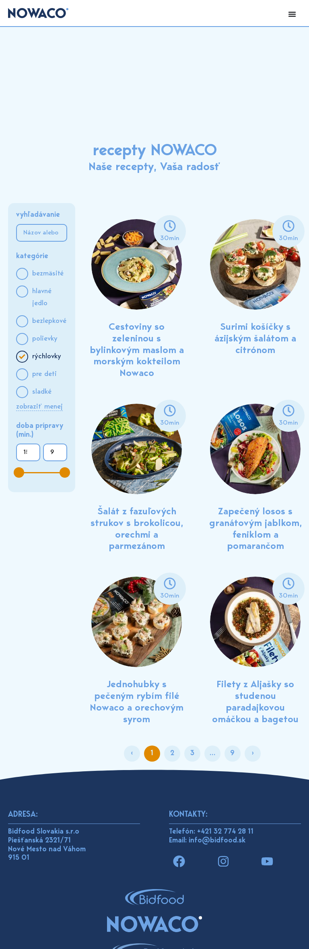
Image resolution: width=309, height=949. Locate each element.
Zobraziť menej (39, 407)
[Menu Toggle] (292, 14)
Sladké (42, 392)
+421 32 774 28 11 (225, 832)
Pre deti (44, 374)
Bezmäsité (48, 273)
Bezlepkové (49, 321)
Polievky (45, 339)
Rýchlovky (46, 356)
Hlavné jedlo (42, 297)
